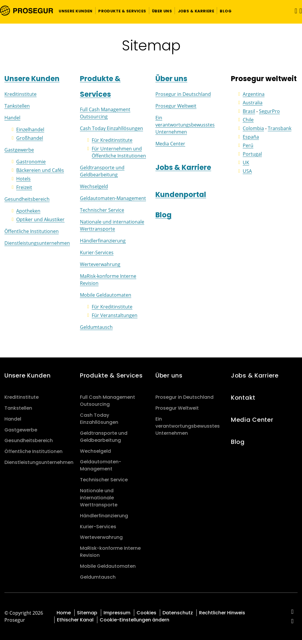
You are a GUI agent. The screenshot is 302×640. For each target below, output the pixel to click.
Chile (248, 119)
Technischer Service (102, 210)
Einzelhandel (30, 129)
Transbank (279, 128)
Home (64, 612)
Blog (163, 215)
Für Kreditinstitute (112, 140)
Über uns (171, 78)
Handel (12, 117)
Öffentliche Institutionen (31, 231)
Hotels (23, 178)
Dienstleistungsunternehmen (37, 243)
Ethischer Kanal (75, 619)
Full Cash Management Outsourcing (107, 401)
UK (246, 162)
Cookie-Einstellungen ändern (134, 619)
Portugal (252, 154)
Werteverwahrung (100, 264)
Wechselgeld (94, 186)
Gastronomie (31, 161)
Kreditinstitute (20, 94)
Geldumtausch (96, 327)
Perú (248, 145)
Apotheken (28, 211)
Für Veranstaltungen (114, 315)
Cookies (146, 612)
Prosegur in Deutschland (183, 94)
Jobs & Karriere (183, 167)
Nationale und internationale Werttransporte (98, 497)
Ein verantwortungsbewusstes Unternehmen (185, 124)
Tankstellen (17, 106)
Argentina (254, 94)
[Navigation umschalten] (294, 10)
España (251, 137)
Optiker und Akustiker (40, 219)
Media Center (170, 143)
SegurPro (269, 111)
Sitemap (87, 612)
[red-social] (292, 612)
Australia (252, 102)
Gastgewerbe (19, 150)
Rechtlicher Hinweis (222, 612)
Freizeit (24, 187)
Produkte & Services (111, 375)
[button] (75, 11)
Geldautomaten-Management (113, 198)
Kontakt (243, 397)
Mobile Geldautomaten (105, 295)
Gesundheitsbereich (27, 199)
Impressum (117, 612)
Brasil (249, 111)
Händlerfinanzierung (103, 240)
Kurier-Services (97, 252)
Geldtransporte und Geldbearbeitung (103, 437)
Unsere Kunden (32, 78)
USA (247, 171)
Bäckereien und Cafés (40, 170)
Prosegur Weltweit (175, 106)
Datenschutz (178, 612)
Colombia (253, 128)
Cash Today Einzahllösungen (111, 128)
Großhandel (29, 138)
